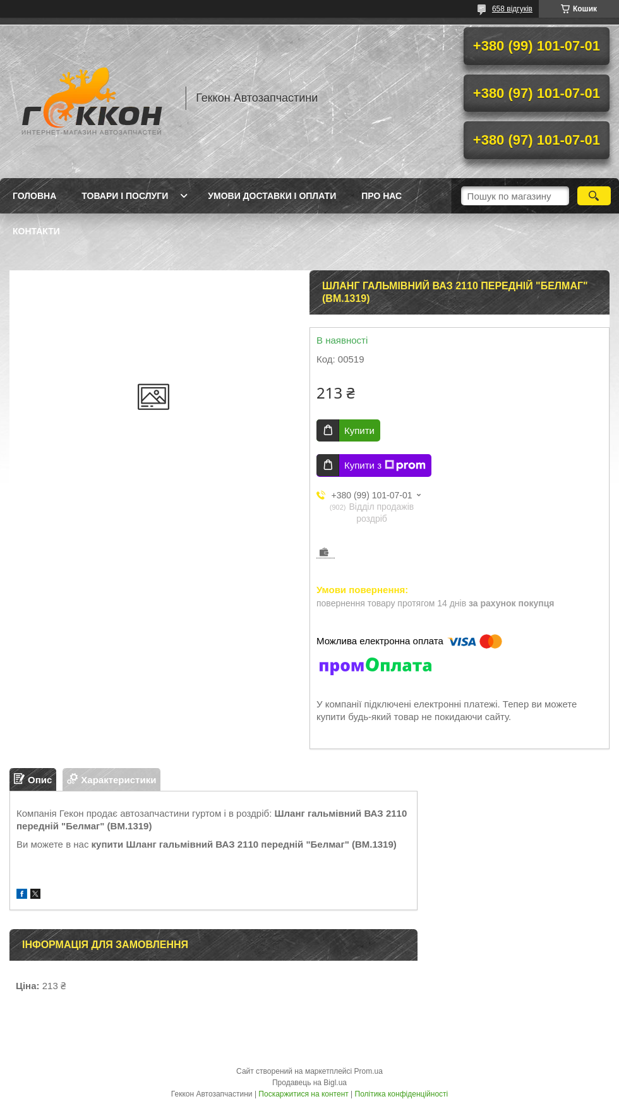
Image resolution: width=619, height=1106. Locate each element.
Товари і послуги (124, 196)
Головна (34, 196)
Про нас (381, 196)
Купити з (385, 465)
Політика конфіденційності (401, 1094)
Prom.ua (368, 1071)
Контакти (36, 231)
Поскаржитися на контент (303, 1094)
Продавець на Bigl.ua (309, 1082)
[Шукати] (594, 195)
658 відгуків (512, 8)
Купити (359, 430)
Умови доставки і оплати (272, 196)
